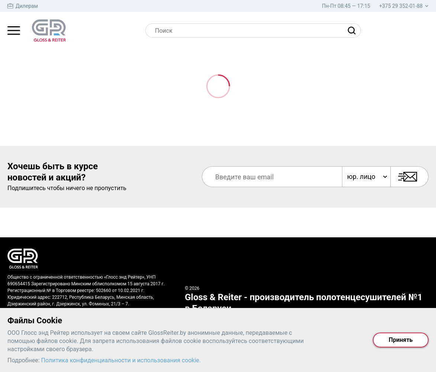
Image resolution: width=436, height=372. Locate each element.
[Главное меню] (13, 30)
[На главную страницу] (49, 30)
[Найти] (353, 30)
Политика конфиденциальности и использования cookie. (121, 360)
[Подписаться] (409, 176)
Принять (401, 339)
